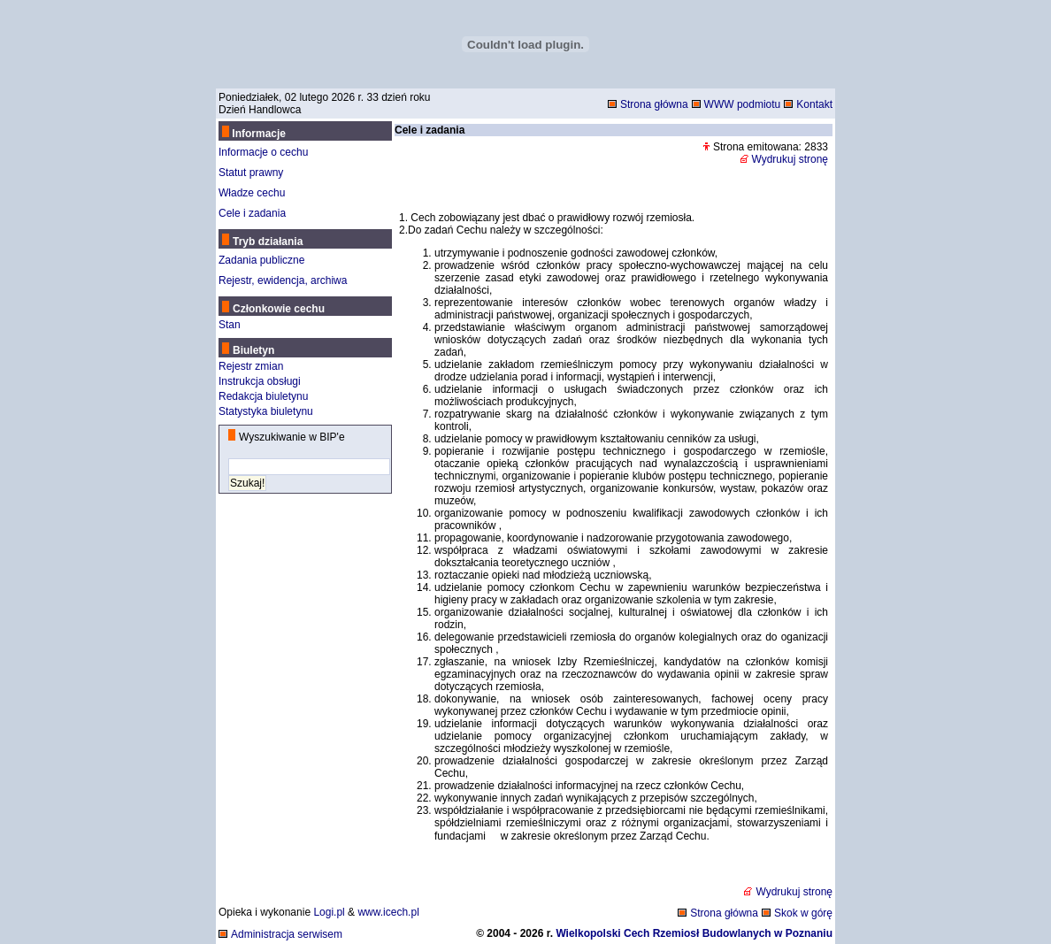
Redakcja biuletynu (263, 396)
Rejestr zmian (251, 366)
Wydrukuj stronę (789, 159)
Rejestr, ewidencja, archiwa (283, 280)
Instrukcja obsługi (260, 381)
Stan (230, 325)
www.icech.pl (387, 912)
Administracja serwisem (286, 934)
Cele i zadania (252, 213)
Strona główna (654, 104)
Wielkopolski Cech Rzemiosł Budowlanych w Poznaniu (694, 933)
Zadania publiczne (261, 260)
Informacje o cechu (263, 152)
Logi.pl (328, 912)
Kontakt (814, 104)
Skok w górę (803, 913)
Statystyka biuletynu (266, 411)
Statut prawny (251, 172)
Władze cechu (252, 193)
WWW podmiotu (742, 104)
